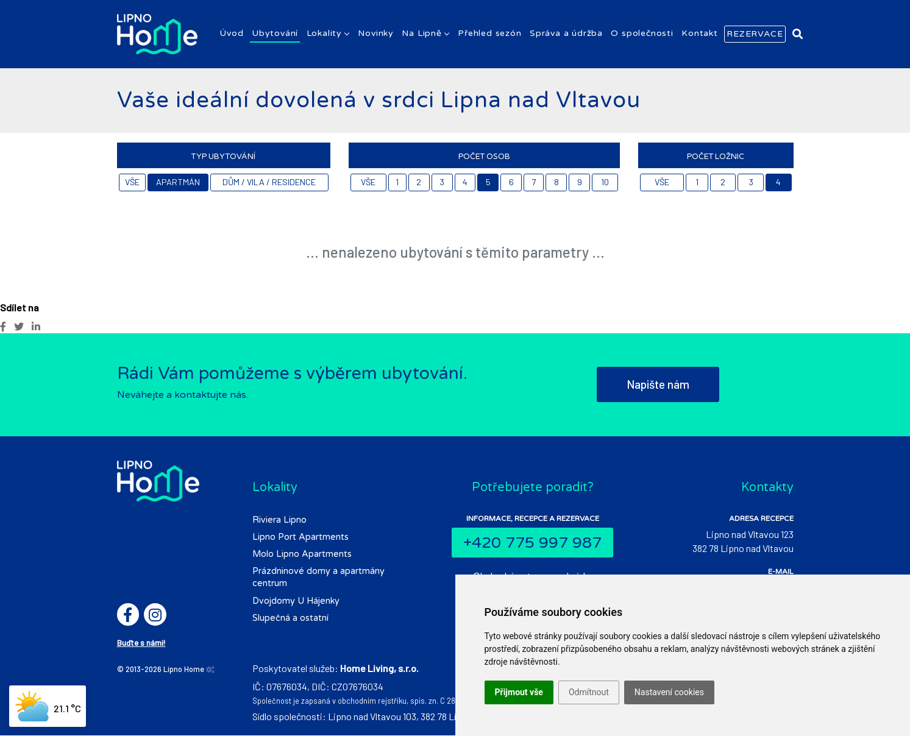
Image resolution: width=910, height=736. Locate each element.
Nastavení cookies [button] (669, 692)
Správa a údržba (566, 34)
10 (605, 182)
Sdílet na (19, 308)
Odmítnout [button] (589, 692)
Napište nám (658, 385)
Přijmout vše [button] (519, 692)
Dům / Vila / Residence (269, 182)
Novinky (376, 34)
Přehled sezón (489, 34)
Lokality (324, 34)
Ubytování (275, 34)
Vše (132, 182)
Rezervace (755, 34)
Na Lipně (421, 34)
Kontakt (699, 34)
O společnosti (642, 34)
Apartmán (178, 182)
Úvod (231, 34)
